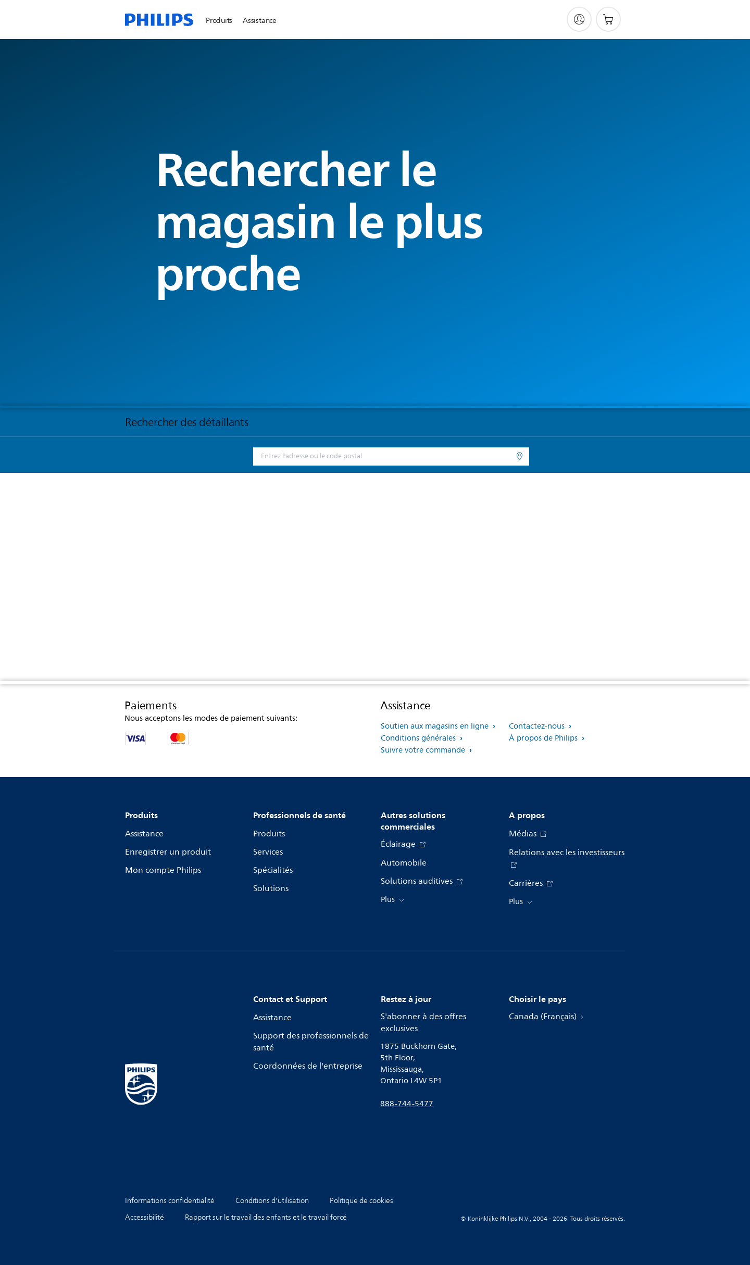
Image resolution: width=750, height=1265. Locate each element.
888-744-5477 (406, 1103)
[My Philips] (579, 19)
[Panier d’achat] (608, 19)
